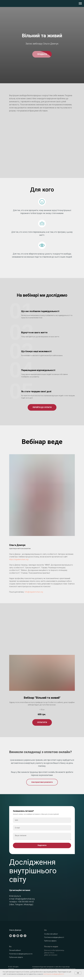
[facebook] (14, 935)
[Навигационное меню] (80, 3)
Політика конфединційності (54, 937)
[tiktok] (25, 935)
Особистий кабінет (51, 934)
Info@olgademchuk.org (34, 592)
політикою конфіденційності (53, 974)
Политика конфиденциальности (20, 954)
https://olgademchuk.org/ (19, 559)
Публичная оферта (16, 957)
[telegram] (21, 935)
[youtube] (10, 935)
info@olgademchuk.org (25, 899)
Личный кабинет (15, 950)
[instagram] (17, 935)
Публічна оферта (50, 941)
